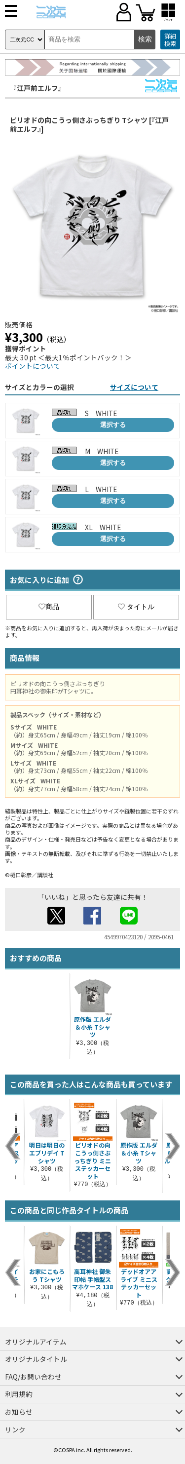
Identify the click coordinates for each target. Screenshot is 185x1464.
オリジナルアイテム (36, 1342)
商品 (48, 607)
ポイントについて (32, 366)
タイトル (136, 607)
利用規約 (19, 1394)
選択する (113, 424)
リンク (15, 1429)
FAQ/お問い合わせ (33, 1377)
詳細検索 (170, 40)
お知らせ (19, 1412)
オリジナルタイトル (36, 1359)
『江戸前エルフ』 (37, 88)
